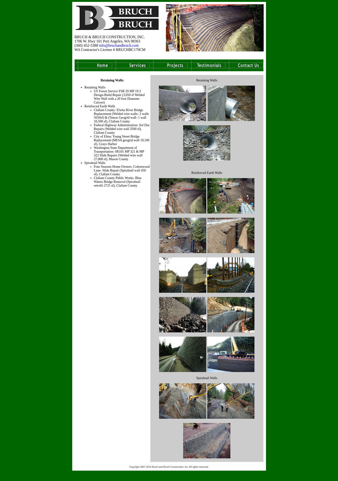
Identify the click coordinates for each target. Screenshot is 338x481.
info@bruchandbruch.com (119, 45)
